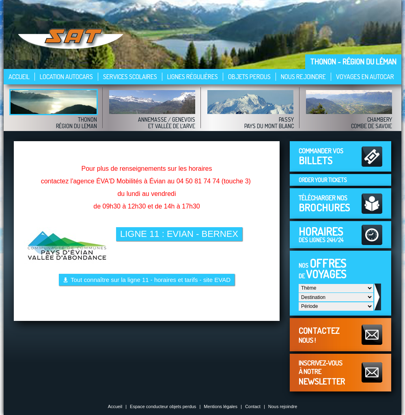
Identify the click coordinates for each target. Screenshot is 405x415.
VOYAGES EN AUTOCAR (365, 77)
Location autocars (66, 77)
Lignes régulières (192, 77)
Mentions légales (220, 406)
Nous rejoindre (303, 77)
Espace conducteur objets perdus (163, 406)
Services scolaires (130, 77)
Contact (253, 406)
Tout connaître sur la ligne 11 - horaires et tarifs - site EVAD (151, 279)
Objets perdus (249, 77)
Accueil (19, 77)
